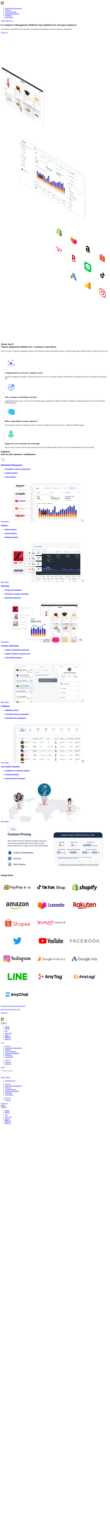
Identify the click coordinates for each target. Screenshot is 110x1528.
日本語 (7, 1028)
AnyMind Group (10, 1081)
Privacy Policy (5, 1077)
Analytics (8, 10)
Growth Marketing (11, 12)
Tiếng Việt (8, 1033)
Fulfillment (8, 15)
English (4, 1023)
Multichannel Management (13, 8)
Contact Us (8, 21)
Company (8, 1062)
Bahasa (7, 1035)
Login (3, 21)
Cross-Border (9, 17)
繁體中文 (8, 1037)
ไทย (6, 1031)
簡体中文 (8, 1039)
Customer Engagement (12, 14)
